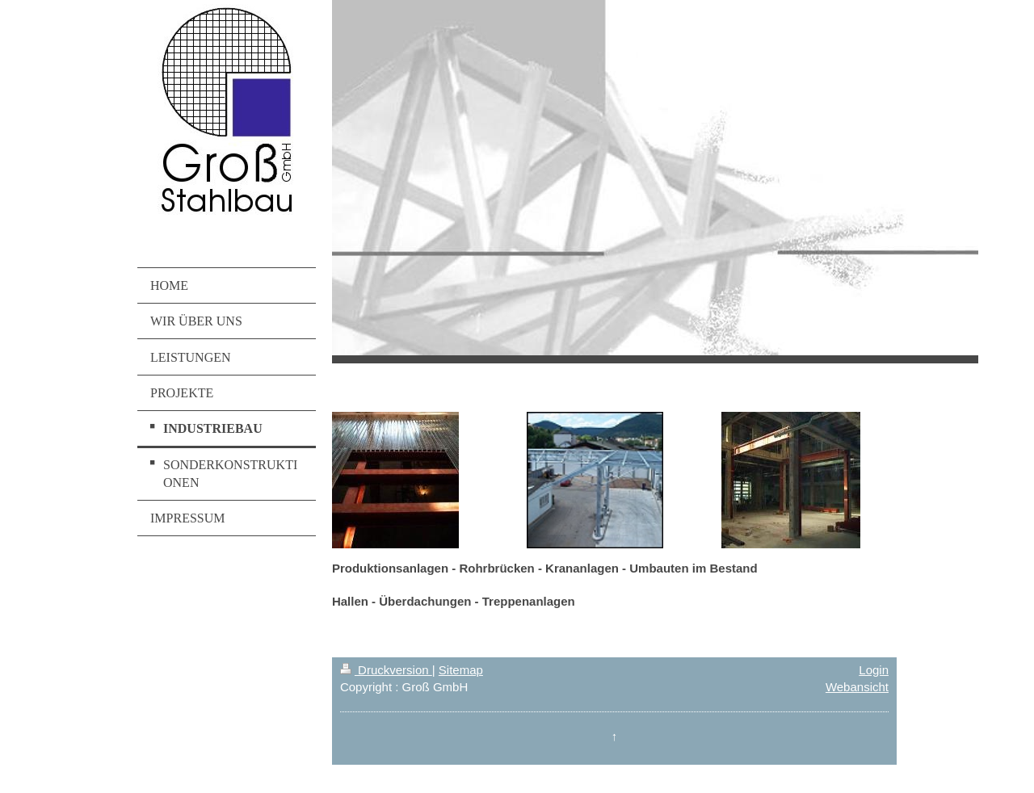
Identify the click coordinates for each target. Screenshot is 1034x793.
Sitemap (461, 670)
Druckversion (386, 670)
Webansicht (857, 687)
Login (874, 670)
